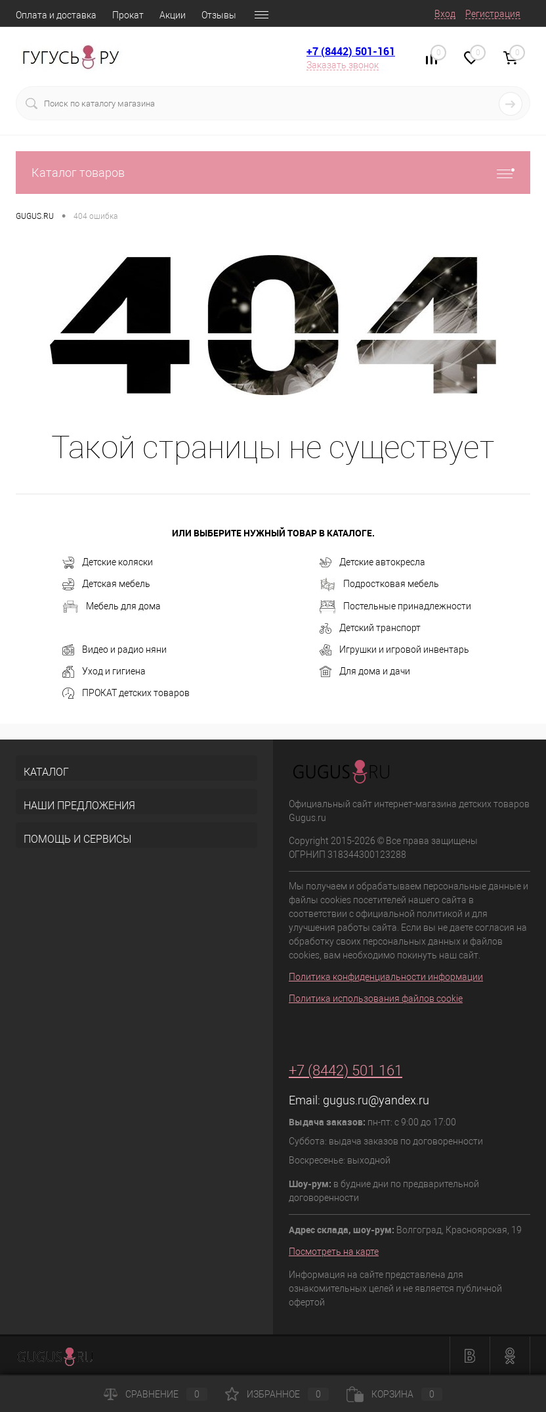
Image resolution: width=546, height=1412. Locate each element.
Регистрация (492, 14)
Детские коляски (107, 563)
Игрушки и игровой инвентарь (394, 650)
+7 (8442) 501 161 (345, 1070)
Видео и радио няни (114, 650)
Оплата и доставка (56, 15)
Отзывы (218, 15)
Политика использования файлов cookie (376, 998)
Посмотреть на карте (334, 1251)
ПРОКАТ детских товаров (126, 693)
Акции (172, 15)
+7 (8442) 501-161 (350, 51)
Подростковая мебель (379, 585)
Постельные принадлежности (395, 606)
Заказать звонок (342, 65)
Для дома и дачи (365, 672)
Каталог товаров (273, 172)
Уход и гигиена (104, 672)
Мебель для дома (111, 607)
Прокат (128, 15)
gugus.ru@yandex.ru (376, 1100)
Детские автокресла (372, 563)
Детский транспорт (370, 628)
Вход (444, 14)
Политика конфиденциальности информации (386, 977)
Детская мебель (106, 584)
